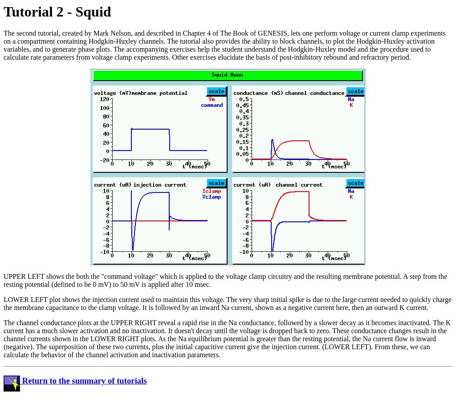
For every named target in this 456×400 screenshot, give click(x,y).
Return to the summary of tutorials (75, 380)
